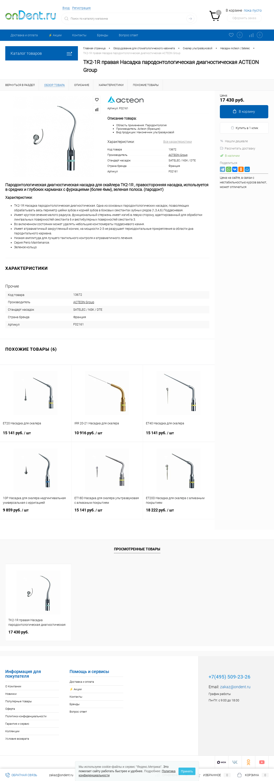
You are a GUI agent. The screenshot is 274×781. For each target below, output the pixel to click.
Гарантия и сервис (17, 723)
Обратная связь (21, 775)
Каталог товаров (42, 53)
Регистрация (81, 8)
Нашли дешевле (234, 141)
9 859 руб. (35, 513)
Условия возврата (17, 738)
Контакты (79, 35)
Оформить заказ (244, 18)
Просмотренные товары (137, 549)
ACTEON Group (178, 155)
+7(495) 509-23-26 (229, 677)
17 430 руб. (18, 632)
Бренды (102, 35)
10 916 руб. (107, 436)
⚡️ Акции (55, 35)
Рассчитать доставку (237, 148)
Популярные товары (18, 701)
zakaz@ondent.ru (235, 686)
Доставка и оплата (24, 35)
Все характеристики (177, 141)
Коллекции (12, 731)
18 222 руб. (179, 513)
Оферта (10, 708)
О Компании (13, 686)
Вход (66, 8)
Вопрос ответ (128, 35)
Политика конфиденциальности (25, 716)
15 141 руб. (35, 436)
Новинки (11, 693)
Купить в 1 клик (244, 128)
